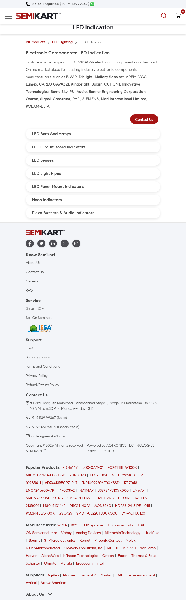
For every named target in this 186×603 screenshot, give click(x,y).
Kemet (84, 540)
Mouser (69, 575)
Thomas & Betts (143, 556)
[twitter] (41, 243)
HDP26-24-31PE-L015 (132, 506)
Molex (131, 540)
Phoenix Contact (108, 540)
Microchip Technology (122, 533)
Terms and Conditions (43, 366)
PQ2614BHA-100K (122, 467)
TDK (140, 525)
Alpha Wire (50, 556)
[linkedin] (53, 243)
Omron (108, 556)
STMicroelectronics (59, 540)
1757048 (130, 483)
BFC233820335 (102, 475)
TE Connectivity (120, 525)
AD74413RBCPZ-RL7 (61, 483)
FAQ (29, 348)
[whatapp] (64, 243)
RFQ (29, 290)
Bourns (34, 540)
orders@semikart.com (48, 436)
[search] (164, 16)
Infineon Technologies (80, 556)
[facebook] (30, 243)
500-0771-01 (92, 467)
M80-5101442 (54, 506)
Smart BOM (35, 308)
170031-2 (67, 490)
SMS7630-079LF (80, 498)
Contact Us (144, 119)
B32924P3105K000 (113, 490)
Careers (32, 281)
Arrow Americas (53, 583)
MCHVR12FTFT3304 (114, 498)
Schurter (33, 563)
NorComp (148, 548)
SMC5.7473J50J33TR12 (44, 498)
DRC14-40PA (79, 506)
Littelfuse (151, 533)
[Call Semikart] (57, 4)
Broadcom (84, 563)
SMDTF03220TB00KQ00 (96, 513)
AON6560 (102, 506)
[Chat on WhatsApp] (92, 4)
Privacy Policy (37, 375)
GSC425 (65, 513)
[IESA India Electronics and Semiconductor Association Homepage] (39, 328)
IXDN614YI (69, 467)
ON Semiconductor (41, 533)
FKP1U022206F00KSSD (100, 483)
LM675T (139, 490)
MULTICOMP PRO (121, 548)
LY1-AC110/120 (133, 513)
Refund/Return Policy (42, 385)
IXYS (74, 525)
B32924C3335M (131, 475)
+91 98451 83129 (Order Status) (54, 427)
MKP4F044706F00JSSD (45, 475)
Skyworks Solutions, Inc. (83, 548)
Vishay (66, 533)
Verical (31, 583)
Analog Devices (88, 533)
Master (106, 575)
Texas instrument (141, 575)
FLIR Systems (92, 525)
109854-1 (33, 483)
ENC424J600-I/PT (41, 490)
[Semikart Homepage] (38, 15)
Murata (66, 563)
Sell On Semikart (39, 318)
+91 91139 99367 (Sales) (48, 418)
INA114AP (86, 490)
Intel (100, 563)
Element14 (88, 575)
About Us (33, 263)
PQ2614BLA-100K (40, 513)
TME (119, 575)
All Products (35, 42)
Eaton (122, 556)
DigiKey (52, 575)
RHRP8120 (77, 475)
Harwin (31, 556)
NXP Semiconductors (43, 548)
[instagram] (76, 243)
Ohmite (50, 563)
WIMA (62, 525)
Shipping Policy (38, 357)
